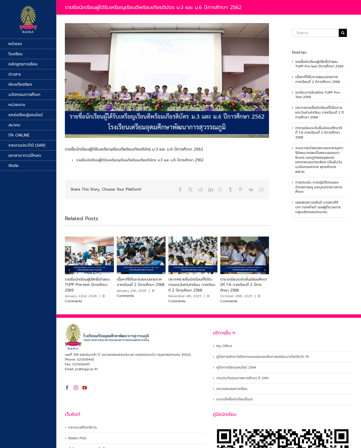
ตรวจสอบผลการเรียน (231, 389)
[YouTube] (84, 387)
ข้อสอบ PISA (77, 438)
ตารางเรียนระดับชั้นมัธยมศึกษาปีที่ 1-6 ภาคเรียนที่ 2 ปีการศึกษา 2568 (243, 285)
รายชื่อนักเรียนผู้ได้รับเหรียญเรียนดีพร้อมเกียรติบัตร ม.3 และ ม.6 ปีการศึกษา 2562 (140, 160)
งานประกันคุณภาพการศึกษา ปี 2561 (242, 378)
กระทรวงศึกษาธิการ (82, 427)
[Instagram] (76, 387)
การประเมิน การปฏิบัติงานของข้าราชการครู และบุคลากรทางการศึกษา (318, 187)
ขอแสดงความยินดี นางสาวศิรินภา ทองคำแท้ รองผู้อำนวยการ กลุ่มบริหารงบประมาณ (318, 207)
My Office (224, 346)
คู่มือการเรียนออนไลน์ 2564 (236, 367)
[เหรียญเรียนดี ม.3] (167, 80)
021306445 (85, 359)
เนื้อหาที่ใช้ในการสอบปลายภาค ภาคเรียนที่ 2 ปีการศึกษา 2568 (140, 282)
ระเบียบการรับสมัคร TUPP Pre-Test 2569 (318, 95)
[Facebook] (67, 387)
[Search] (343, 33)
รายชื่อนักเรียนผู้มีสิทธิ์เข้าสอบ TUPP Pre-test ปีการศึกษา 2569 (87, 285)
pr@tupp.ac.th (86, 369)
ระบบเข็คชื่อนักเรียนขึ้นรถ (234, 399)
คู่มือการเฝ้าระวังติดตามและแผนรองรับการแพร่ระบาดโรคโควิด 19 (262, 356)
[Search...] (315, 33)
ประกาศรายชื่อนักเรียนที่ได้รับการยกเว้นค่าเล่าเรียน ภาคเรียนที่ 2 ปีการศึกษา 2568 (191, 285)
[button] (69, 270)
